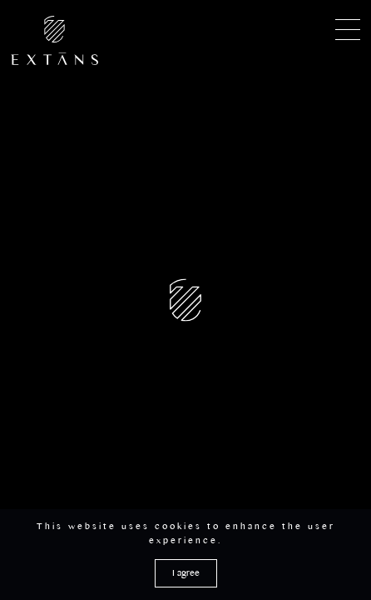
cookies (178, 529)
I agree (186, 575)
